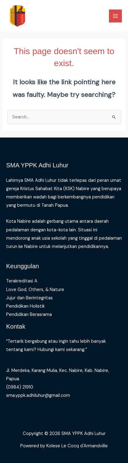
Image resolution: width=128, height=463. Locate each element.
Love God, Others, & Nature (35, 290)
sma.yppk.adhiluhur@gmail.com (38, 395)
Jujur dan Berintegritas (29, 298)
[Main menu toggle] (115, 16)
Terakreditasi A (21, 281)
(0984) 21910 (19, 387)
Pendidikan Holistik (25, 306)
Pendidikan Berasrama (29, 314)
